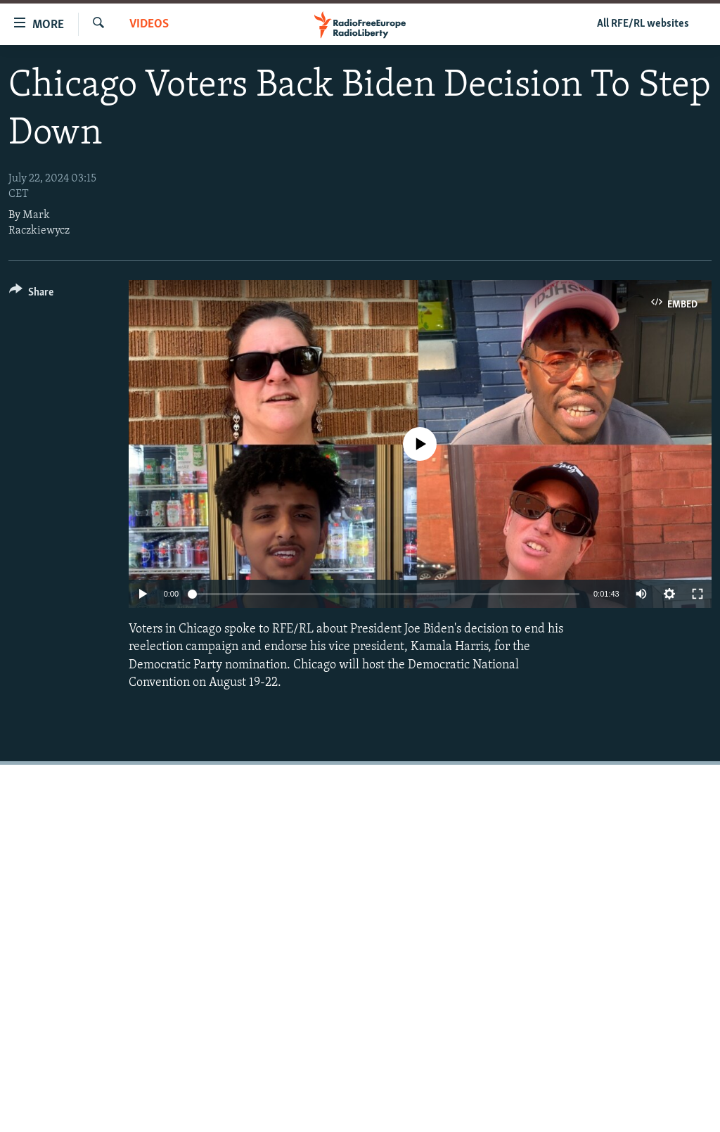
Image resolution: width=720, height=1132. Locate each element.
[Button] (31, 294)
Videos (149, 24)
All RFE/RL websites (643, 24)
